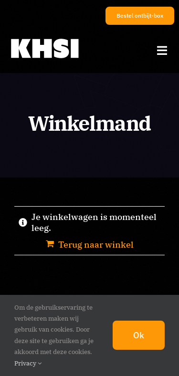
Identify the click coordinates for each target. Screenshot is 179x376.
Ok (138, 335)
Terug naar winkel (96, 244)
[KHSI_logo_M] (45, 39)
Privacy (28, 363)
